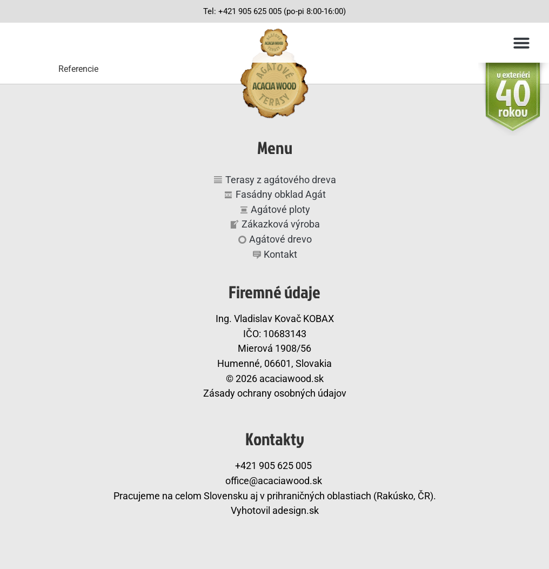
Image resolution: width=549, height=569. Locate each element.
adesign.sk (295, 510)
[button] (521, 43)
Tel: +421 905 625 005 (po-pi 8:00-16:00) (274, 11)
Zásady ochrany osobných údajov (274, 393)
